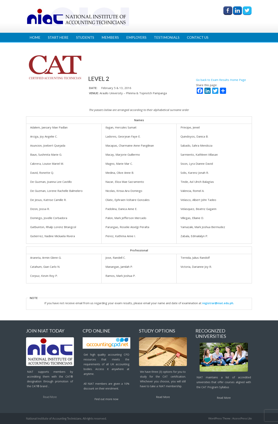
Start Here (58, 37)
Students (85, 37)
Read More (50, 397)
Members (110, 37)
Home (35, 37)
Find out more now (106, 399)
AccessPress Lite (242, 418)
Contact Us (197, 37)
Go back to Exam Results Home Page (221, 80)
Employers (136, 37)
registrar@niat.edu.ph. (218, 303)
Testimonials (166, 37)
